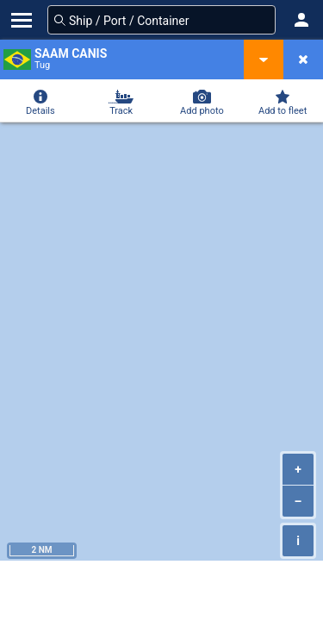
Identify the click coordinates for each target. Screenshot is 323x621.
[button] (301, 20)
